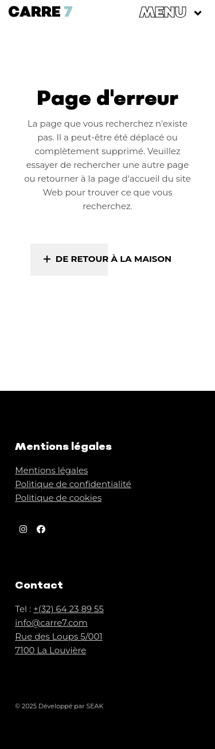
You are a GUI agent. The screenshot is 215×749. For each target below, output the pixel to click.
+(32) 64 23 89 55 (68, 608)
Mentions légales (51, 470)
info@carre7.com (51, 622)
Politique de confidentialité (73, 484)
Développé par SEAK (70, 706)
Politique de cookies (58, 497)
